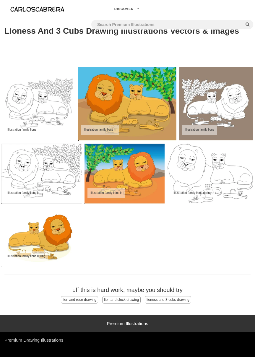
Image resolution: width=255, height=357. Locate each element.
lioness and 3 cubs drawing (168, 300)
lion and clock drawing (121, 300)
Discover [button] (127, 9)
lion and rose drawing (79, 300)
